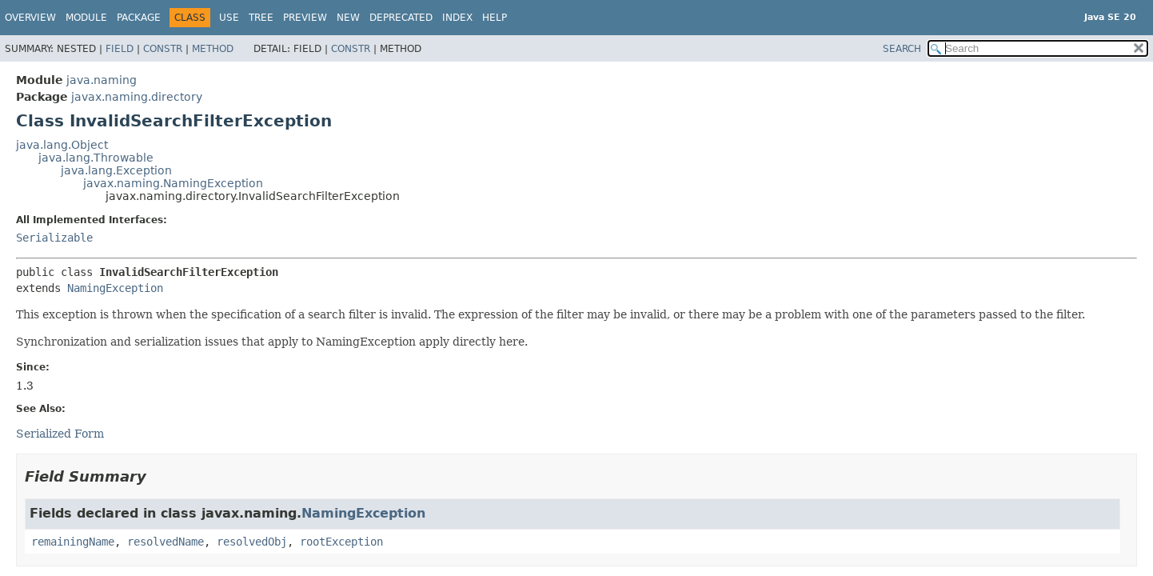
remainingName (72, 541)
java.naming (101, 80)
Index (457, 17)
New (348, 17)
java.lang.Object (62, 144)
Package (139, 17)
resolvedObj (252, 541)
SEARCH (902, 48)
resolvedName (165, 541)
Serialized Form (60, 433)
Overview (30, 17)
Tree (261, 17)
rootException (341, 541)
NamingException (115, 288)
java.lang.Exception (116, 170)
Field (120, 48)
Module (86, 17)
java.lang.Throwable (96, 157)
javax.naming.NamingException (173, 183)
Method (212, 48)
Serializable (54, 237)
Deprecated (401, 17)
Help (494, 17)
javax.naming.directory (136, 96)
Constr (162, 48)
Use (229, 17)
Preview (305, 17)
